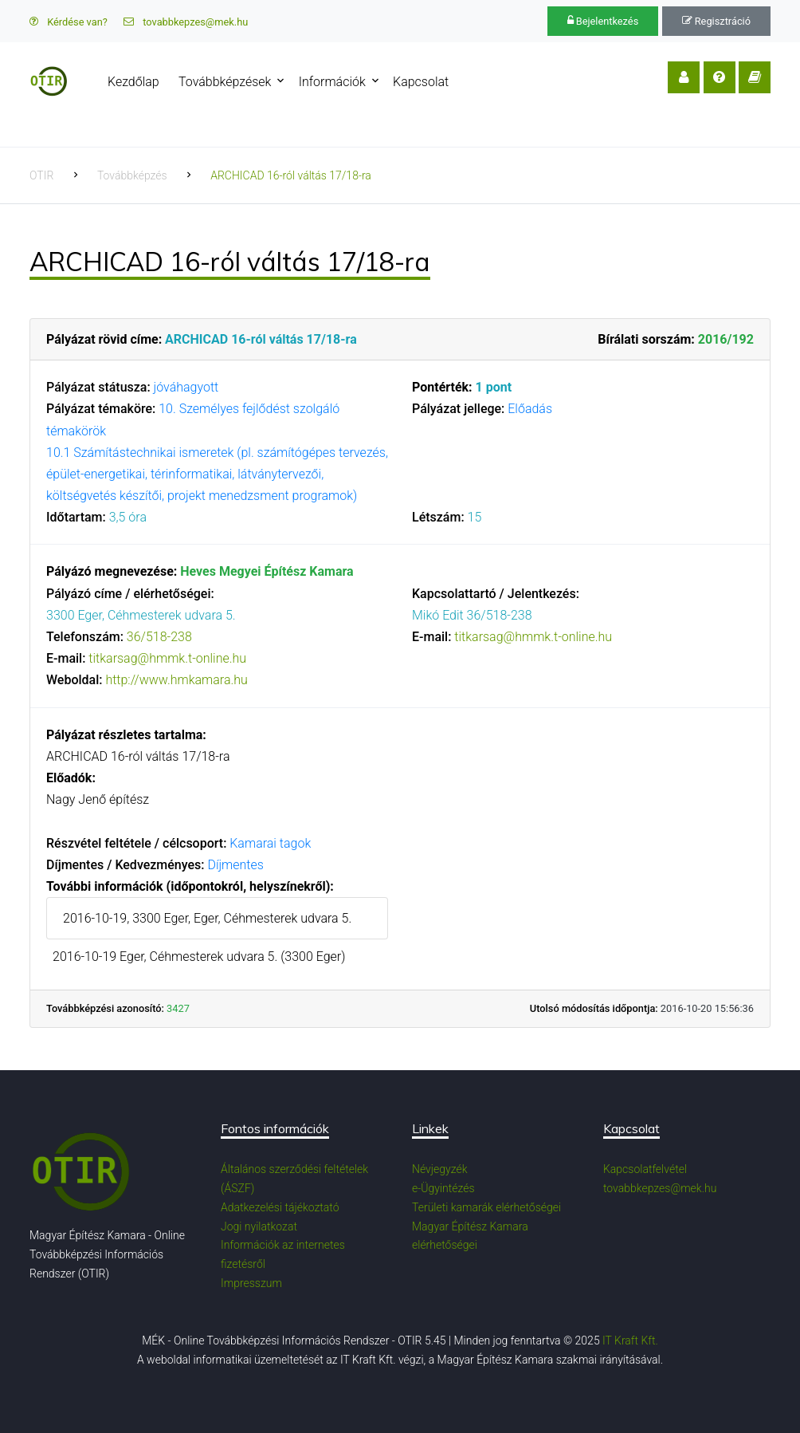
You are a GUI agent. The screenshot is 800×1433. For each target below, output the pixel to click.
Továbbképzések (224, 81)
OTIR (41, 175)
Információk (332, 81)
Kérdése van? (68, 22)
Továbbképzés (132, 175)
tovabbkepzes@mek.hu (186, 22)
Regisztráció (716, 21)
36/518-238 (159, 636)
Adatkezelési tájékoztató (280, 1207)
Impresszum (251, 1283)
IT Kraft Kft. (630, 1340)
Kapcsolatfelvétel (645, 1169)
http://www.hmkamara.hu (176, 679)
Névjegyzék (440, 1169)
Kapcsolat (421, 81)
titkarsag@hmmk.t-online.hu (167, 658)
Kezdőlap (133, 81)
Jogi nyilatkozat (259, 1226)
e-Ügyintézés (443, 1188)
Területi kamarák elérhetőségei (486, 1207)
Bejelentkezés (603, 21)
